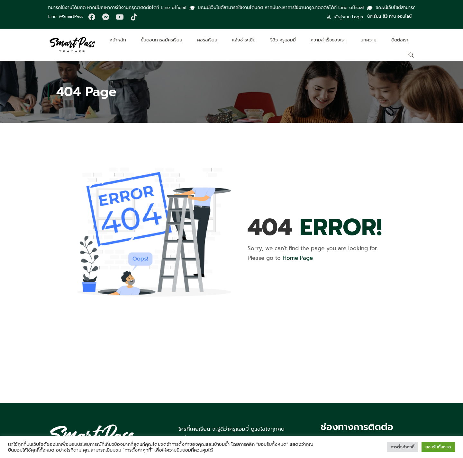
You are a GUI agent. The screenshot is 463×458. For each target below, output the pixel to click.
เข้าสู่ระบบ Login (345, 17)
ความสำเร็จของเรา (328, 40)
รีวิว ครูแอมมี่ (283, 40)
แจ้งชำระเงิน (244, 40)
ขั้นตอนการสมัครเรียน (161, 40)
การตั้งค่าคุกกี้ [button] (402, 447)
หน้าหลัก (118, 40)
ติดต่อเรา (399, 40)
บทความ (368, 40)
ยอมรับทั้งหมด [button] (438, 447)
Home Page (298, 258)
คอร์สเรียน (207, 40)
